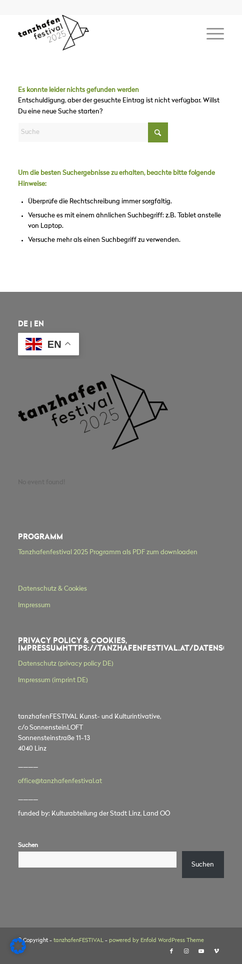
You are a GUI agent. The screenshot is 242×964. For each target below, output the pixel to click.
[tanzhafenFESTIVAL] (100, 34)
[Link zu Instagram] (186, 951)
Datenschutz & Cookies (52, 589)
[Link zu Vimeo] (216, 951)
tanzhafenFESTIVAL (79, 941)
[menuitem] (210, 34)
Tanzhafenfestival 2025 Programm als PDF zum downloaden (108, 552)
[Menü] (210, 34)
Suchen (28, 846)
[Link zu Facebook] (171, 951)
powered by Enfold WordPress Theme (156, 941)
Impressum (34, 605)
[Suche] (93, 132)
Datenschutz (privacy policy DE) (66, 664)
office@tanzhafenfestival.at (60, 781)
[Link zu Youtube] (201, 951)
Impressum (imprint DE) (53, 680)
